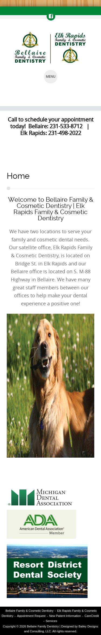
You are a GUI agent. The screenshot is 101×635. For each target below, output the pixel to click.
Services (51, 621)
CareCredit (92, 615)
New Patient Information (65, 615)
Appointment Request (31, 615)
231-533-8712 (66, 126)
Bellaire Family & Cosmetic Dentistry (30, 610)
